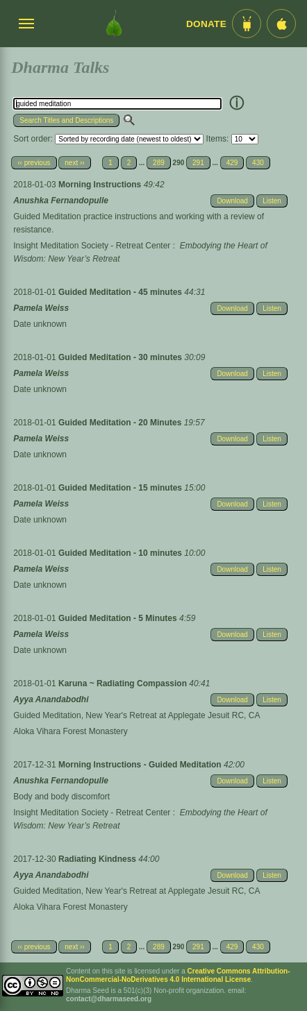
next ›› (74, 163)
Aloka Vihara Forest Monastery (70, 731)
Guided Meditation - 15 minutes (121, 488)
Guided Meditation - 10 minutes (121, 553)
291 (198, 163)
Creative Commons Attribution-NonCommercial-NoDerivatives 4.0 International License (178, 975)
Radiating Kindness (98, 859)
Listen (272, 201)
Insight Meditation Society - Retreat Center (91, 245)
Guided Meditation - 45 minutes (121, 292)
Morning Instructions (101, 184)
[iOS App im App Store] (281, 23)
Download (232, 201)
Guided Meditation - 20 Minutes (121, 422)
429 (232, 163)
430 (258, 163)
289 (159, 163)
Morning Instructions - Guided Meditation (141, 765)
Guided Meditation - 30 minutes (121, 357)
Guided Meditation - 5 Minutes (118, 618)
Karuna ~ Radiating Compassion (123, 683)
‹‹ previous (33, 163)
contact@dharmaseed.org (108, 999)
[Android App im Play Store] (246, 23)
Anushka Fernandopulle (60, 200)
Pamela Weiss (41, 308)
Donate (206, 24)
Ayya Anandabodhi (50, 699)
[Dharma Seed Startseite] (114, 23)
